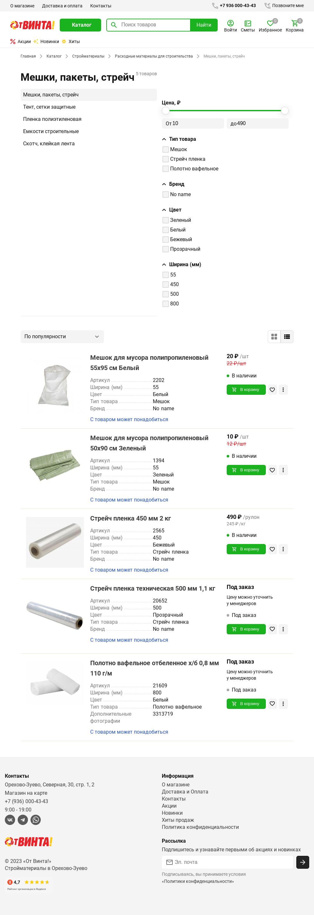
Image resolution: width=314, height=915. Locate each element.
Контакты (100, 5)
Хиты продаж (178, 820)
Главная (28, 56)
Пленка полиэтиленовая (52, 119)
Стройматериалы (87, 56)
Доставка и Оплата (185, 792)
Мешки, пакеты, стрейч (51, 95)
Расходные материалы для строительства (151, 56)
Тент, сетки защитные (49, 107)
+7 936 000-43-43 (232, 6)
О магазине (22, 5)
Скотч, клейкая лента (48, 143)
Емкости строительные (51, 131)
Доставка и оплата (62, 5)
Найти (203, 25)
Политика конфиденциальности (200, 827)
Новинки (46, 41)
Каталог (53, 56)
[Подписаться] (302, 862)
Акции (20, 41)
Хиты (70, 41)
